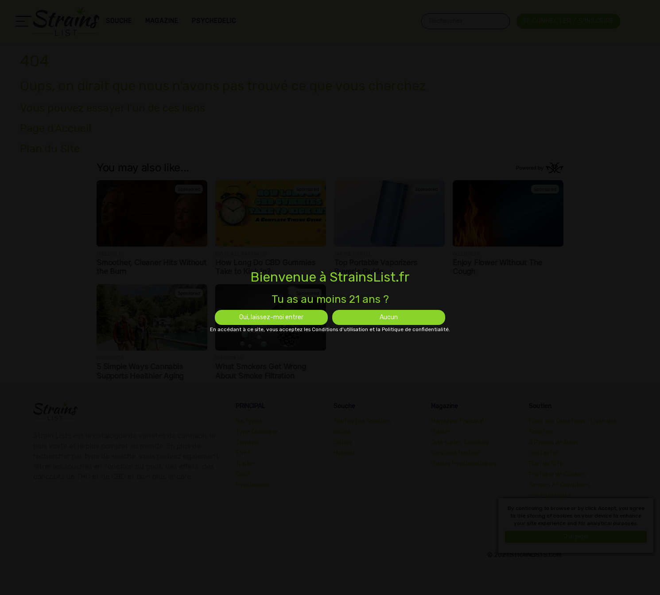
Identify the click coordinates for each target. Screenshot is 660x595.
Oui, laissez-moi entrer (271, 317)
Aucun (389, 317)
